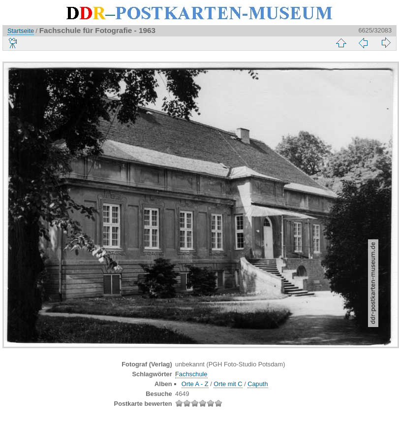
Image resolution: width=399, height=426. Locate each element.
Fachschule (191, 374)
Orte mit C (228, 384)
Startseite (20, 30)
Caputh (257, 384)
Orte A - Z (195, 384)
